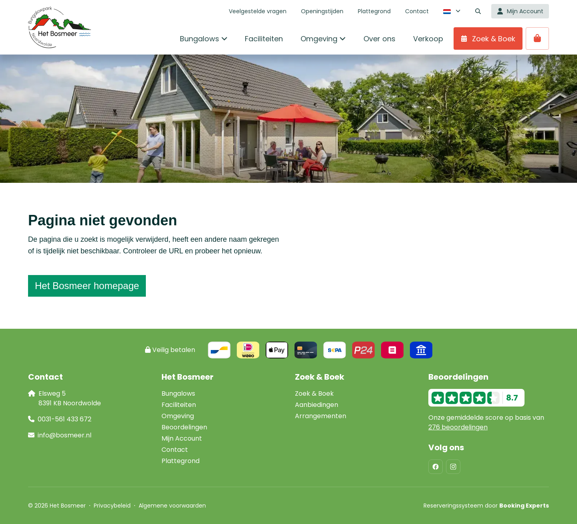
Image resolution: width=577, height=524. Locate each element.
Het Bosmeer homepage (87, 285)
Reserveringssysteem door (486, 506)
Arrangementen (320, 416)
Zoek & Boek (314, 393)
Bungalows (178, 393)
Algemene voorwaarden (172, 506)
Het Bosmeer (187, 376)
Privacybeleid (112, 506)
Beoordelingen (184, 427)
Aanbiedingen (316, 404)
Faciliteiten (178, 404)
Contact (174, 449)
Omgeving (177, 416)
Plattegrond (180, 460)
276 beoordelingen (458, 427)
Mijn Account (181, 438)
